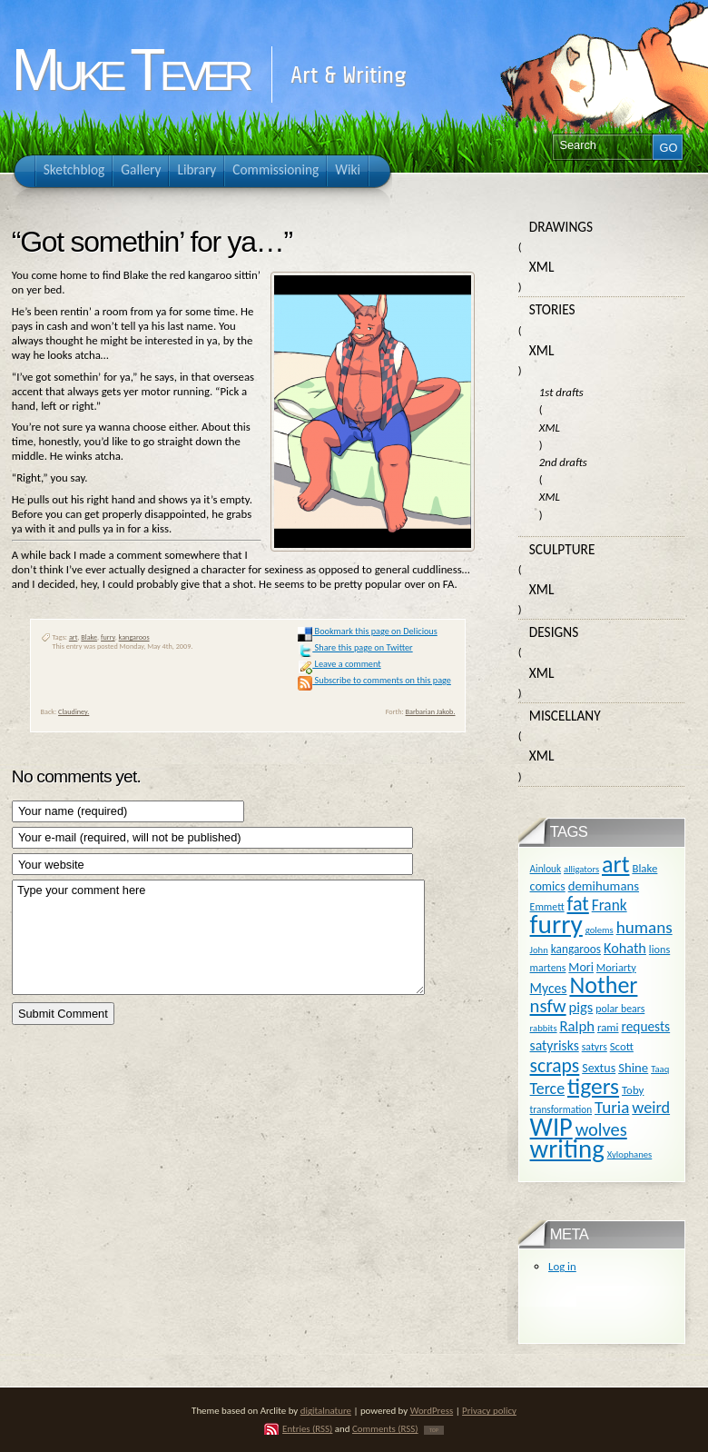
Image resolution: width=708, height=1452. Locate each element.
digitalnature (325, 1411)
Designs (553, 632)
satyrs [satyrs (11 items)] (594, 1046)
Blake (89, 636)
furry (108, 636)
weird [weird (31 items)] (651, 1108)
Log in (562, 1266)
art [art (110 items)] (615, 864)
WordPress (432, 1411)
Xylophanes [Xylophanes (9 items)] (630, 1154)
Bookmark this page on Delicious (367, 631)
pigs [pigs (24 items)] (581, 1007)
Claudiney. (73, 711)
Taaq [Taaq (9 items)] (660, 1069)
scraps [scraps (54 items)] (555, 1065)
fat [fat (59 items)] (578, 903)
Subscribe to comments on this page (374, 680)
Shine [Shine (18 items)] (633, 1067)
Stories (552, 309)
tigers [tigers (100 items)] (593, 1086)
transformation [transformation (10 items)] (561, 1109)
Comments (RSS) (385, 1429)
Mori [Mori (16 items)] (581, 967)
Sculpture (562, 549)
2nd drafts (563, 462)
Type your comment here (218, 937)
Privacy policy (489, 1411)
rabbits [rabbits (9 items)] (543, 1028)
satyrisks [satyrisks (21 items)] (554, 1045)
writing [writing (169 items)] (567, 1149)
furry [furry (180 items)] (556, 924)
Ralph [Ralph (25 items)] (577, 1026)
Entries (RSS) (307, 1429)
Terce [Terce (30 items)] (547, 1089)
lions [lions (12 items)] (659, 949)
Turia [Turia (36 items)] (612, 1107)
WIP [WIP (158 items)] (551, 1127)
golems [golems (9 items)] (599, 930)
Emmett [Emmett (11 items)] (547, 906)
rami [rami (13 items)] (608, 1027)
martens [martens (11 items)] (548, 967)
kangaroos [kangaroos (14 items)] (576, 949)
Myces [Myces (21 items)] (548, 988)
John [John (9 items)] (539, 950)
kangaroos (134, 636)
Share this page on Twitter (355, 647)
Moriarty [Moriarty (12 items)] (616, 967)
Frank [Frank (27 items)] (609, 905)
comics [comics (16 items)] (547, 886)
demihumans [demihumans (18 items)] (603, 886)
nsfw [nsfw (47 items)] (548, 1006)
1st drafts (561, 392)
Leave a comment (339, 664)
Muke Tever (130, 70)
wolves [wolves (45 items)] (601, 1129)
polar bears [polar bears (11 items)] (619, 1008)
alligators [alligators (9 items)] (581, 869)
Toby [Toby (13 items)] (633, 1090)
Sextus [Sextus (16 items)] (598, 1068)
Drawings (561, 226)
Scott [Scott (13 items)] (622, 1046)
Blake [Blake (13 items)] (644, 868)
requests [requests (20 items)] (645, 1026)
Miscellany (565, 715)
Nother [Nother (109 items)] (603, 984)
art (73, 636)
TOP (433, 1430)
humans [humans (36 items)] (644, 927)
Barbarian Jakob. (431, 711)
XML (542, 266)
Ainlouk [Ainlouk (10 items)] (546, 868)
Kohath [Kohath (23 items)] (625, 948)
